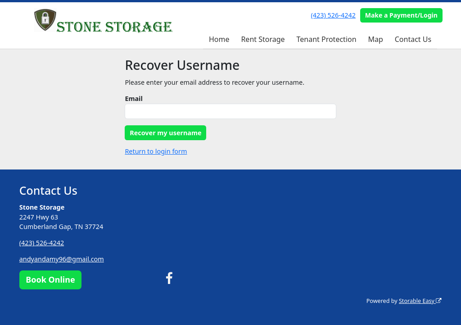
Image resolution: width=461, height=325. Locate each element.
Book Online (50, 279)
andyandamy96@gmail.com (61, 259)
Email (133, 98)
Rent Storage (263, 39)
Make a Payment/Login (401, 15)
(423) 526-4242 (333, 15)
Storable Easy (420, 301)
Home (219, 39)
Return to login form (156, 151)
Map (375, 39)
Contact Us (413, 39)
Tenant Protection (326, 39)
